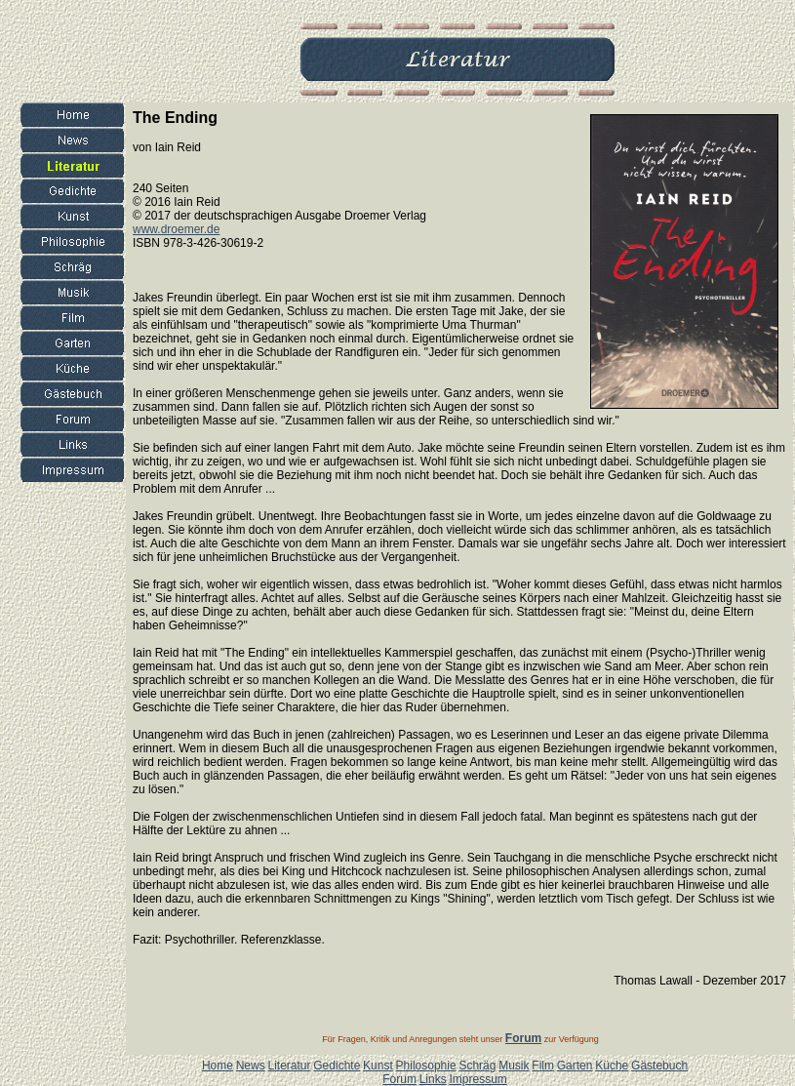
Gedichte (336, 1065)
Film (543, 1065)
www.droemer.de (176, 229)
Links (433, 1079)
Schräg (477, 1065)
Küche (611, 1065)
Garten (575, 1065)
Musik (513, 1065)
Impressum (477, 1079)
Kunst (378, 1065)
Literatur (288, 1065)
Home (217, 1065)
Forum (399, 1079)
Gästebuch (659, 1065)
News (250, 1065)
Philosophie (426, 1065)
